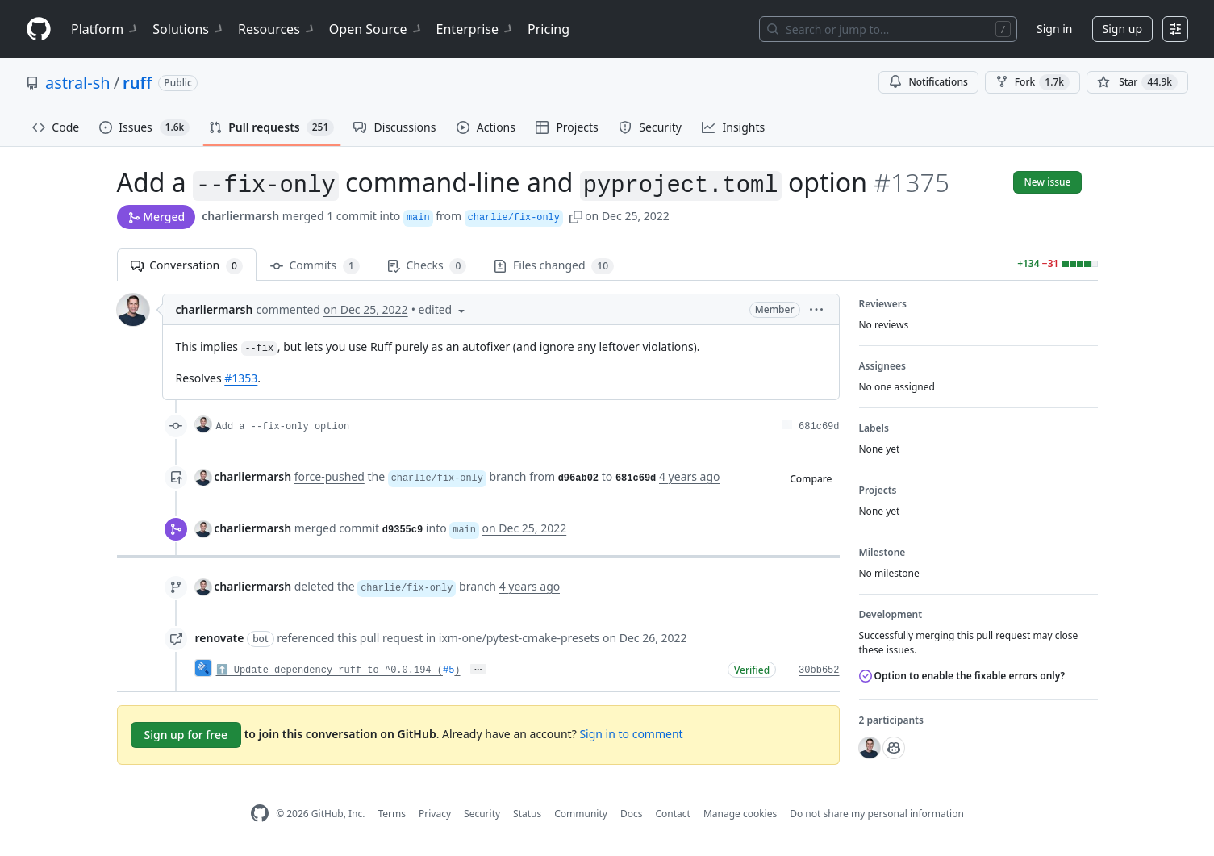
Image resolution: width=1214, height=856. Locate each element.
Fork (1032, 82)
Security (482, 814)
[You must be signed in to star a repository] (1137, 82)
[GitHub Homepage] (259, 814)
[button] (575, 215)
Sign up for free (186, 734)
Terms (392, 814)
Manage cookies (740, 814)
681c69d (819, 426)
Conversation (187, 265)
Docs (631, 814)
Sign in (1054, 28)
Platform (105, 29)
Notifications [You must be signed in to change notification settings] (928, 82)
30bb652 (819, 670)
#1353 (240, 378)
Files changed (554, 265)
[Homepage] (39, 29)
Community (580, 814)
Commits (315, 265)
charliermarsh (240, 215)
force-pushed (329, 476)
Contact (672, 814)
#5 (448, 670)
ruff (137, 83)
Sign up (1122, 28)
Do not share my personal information (877, 814)
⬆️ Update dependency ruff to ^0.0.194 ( (329, 670)
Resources (277, 29)
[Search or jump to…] (888, 29)
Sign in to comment (630, 733)
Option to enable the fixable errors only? (962, 676)
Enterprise (475, 29)
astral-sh (78, 83)
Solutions (188, 29)
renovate (219, 637)
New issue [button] (1047, 182)
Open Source (376, 29)
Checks (426, 265)
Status (527, 814)
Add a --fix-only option (283, 426)
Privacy (435, 814)
